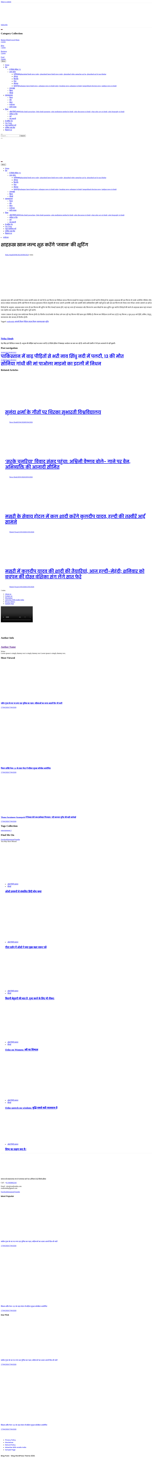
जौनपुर (16, 76)
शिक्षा (6, 109)
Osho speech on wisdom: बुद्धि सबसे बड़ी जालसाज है (31, 1107)
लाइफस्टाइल (9, 95)
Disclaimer (9, 598)
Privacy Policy (10, 602)
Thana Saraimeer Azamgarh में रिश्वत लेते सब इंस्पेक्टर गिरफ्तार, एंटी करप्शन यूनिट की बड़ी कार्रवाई (38, 817)
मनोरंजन (12, 104)
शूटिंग (47, 321)
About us (8, 594)
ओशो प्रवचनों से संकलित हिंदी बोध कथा (23, 891)
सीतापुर (16, 83)
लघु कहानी (12, 119)
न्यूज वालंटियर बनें (10, 125)
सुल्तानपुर (65, 86)
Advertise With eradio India (14, 600)
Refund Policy (10, 1445)
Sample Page (9, 604)
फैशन (11, 97)
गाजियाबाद (60, 74)
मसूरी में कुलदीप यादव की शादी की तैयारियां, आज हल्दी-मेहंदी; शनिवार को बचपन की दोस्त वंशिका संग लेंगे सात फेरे (74, 574)
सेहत (10, 102)
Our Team (8, 123)
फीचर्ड (11, 93)
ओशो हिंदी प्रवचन (66, 112)
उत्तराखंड (12, 88)
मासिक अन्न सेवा (10, 127)
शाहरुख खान (41, 321)
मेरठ (15, 81)
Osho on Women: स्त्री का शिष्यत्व (21, 1049)
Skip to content (6, 2)
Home (7, 65)
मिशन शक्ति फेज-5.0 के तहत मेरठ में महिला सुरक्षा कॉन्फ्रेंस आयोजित (26, 768)
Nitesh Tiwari (14, 532)
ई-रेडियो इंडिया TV (15, 69)
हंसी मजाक (12, 107)
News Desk (13, 422)
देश (6, 67)
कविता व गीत (13, 114)
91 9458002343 (11, 1183)
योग (10, 100)
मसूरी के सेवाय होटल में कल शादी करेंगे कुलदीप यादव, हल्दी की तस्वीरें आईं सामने (75, 519)
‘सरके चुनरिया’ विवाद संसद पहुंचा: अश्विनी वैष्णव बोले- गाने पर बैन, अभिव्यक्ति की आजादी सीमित (67, 464)
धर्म (10, 116)
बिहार (11, 90)
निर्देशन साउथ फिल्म (30, 321)
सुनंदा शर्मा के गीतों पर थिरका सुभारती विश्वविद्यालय (53, 412)
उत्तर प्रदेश (12, 72)
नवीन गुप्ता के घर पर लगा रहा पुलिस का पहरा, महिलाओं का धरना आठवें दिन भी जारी (31, 703)
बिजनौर (16, 79)
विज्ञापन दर (8, 130)
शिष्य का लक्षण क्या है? (15, 1149)
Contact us (8, 596)
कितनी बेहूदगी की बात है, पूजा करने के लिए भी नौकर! (29, 998)
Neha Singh (9, 255)
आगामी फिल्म (19, 321)
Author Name (8, 646)
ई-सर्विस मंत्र (9, 121)
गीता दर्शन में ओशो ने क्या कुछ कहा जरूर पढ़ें (26, 947)
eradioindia (10, 321)
